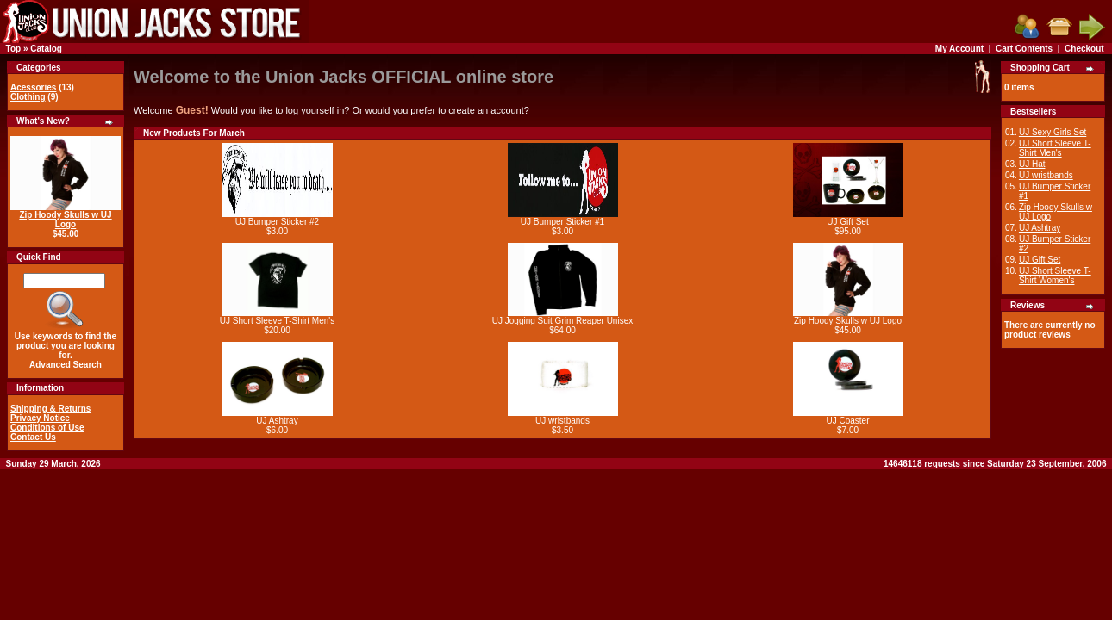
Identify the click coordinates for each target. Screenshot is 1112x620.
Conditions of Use (47, 427)
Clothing (28, 97)
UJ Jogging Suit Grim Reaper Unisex (562, 321)
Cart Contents (1024, 48)
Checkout (1084, 48)
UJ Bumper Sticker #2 (277, 221)
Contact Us (33, 437)
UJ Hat (1032, 164)
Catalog (46, 48)
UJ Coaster (847, 420)
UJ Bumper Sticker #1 (562, 221)
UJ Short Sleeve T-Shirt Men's (277, 321)
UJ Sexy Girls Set (1052, 132)
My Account (959, 48)
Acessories (33, 87)
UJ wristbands (562, 420)
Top (14, 48)
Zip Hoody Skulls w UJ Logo (65, 219)
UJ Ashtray (276, 420)
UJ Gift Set (847, 221)
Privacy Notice (40, 418)
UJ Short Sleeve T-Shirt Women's (1055, 275)
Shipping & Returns (50, 408)
